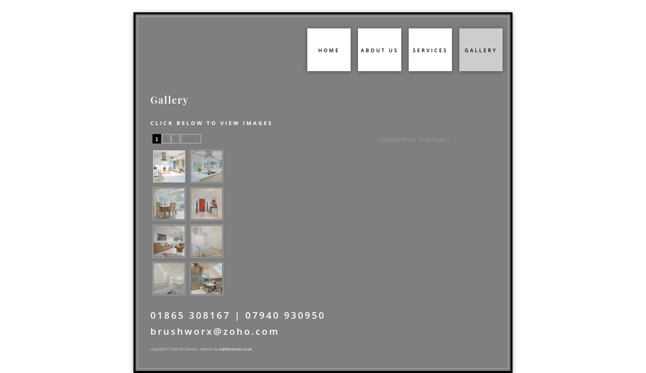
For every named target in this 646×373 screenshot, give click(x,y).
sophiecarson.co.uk (235, 349)
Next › (191, 139)
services (430, 50)
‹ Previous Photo (396, 140)
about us (380, 50)
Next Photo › (434, 140)
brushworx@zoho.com (215, 331)
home (328, 50)
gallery (481, 50)
